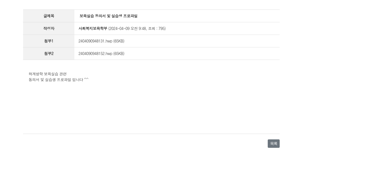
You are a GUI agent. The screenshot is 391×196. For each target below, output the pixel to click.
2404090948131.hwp (95, 41)
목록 (273, 143)
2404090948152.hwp (95, 53)
